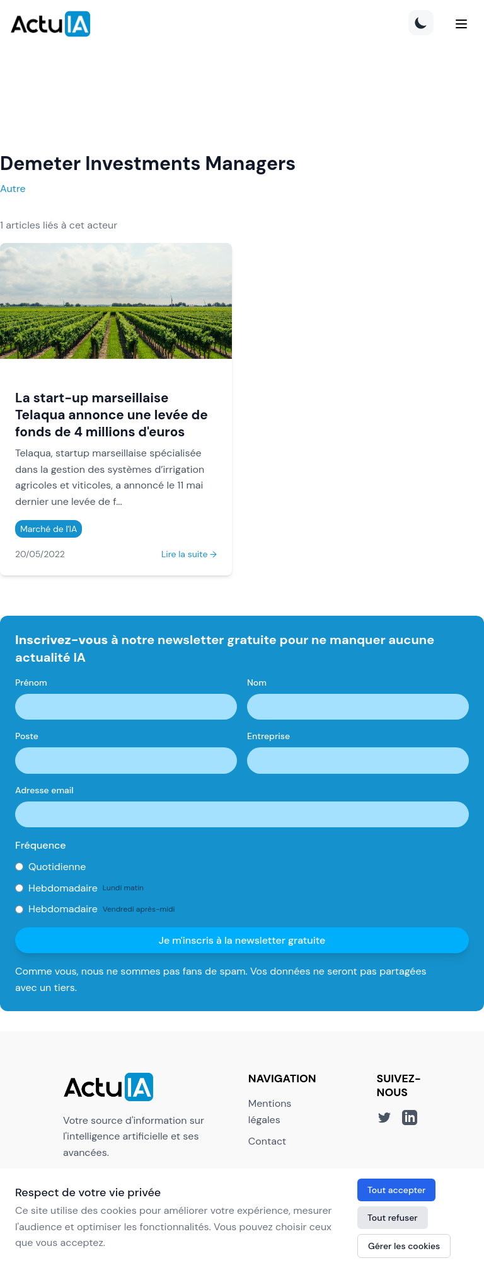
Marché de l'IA (48, 529)
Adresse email (44, 790)
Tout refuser (392, 1217)
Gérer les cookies (404, 1246)
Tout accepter (396, 1190)
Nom (257, 682)
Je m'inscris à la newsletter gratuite (242, 940)
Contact (267, 1141)
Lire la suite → (189, 554)
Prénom (31, 682)
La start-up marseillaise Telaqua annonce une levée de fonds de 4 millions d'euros (111, 414)
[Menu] (461, 24)
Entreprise (268, 736)
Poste (26, 736)
